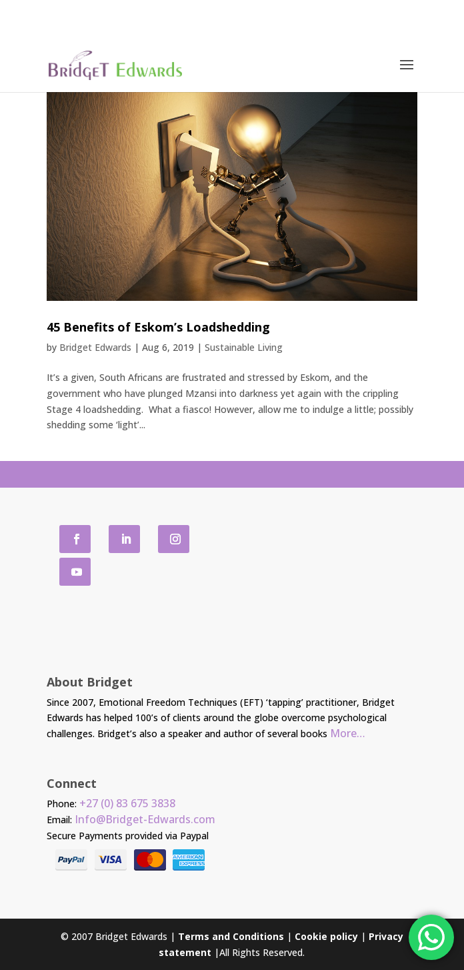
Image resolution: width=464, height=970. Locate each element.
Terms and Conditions (231, 936)
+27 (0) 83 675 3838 (127, 803)
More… (347, 733)
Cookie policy (326, 936)
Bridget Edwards (95, 347)
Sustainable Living (244, 347)
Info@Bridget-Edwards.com (145, 819)
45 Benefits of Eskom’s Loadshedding (158, 327)
